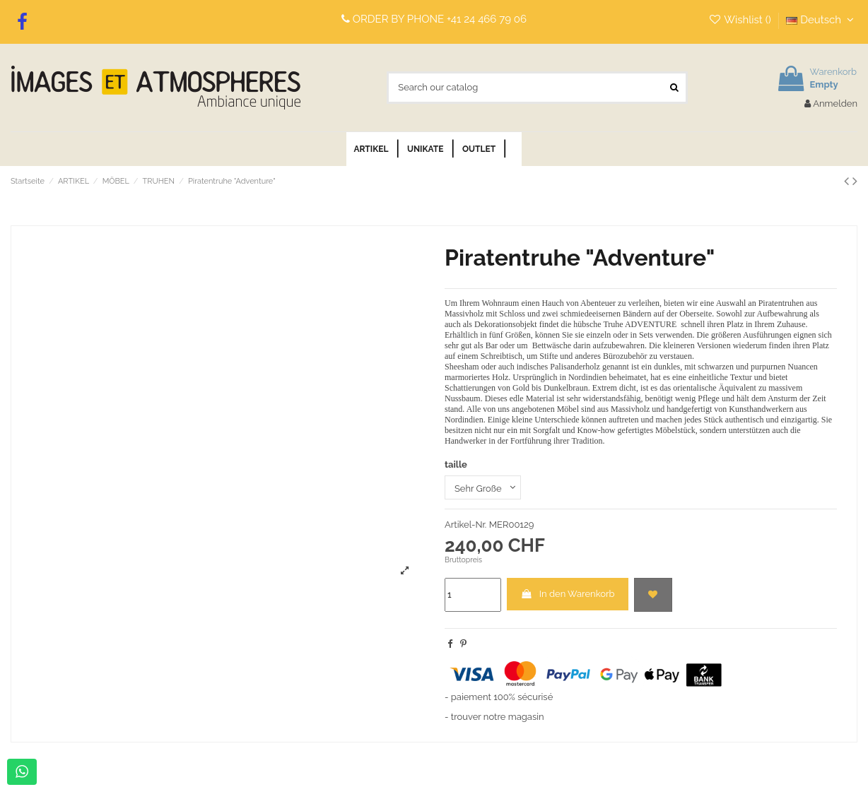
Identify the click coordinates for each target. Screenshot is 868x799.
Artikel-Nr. (465, 524)
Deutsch (821, 19)
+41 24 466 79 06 (487, 19)
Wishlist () (741, 19)
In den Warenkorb (567, 593)
